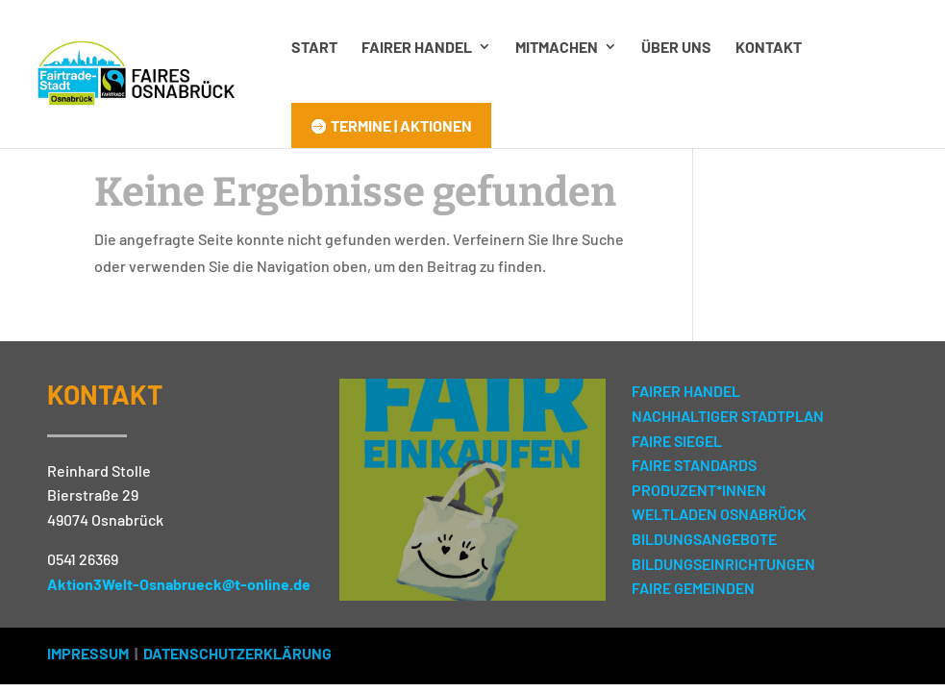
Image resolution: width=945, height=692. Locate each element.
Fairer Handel (416, 46)
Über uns (676, 46)
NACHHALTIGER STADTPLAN (728, 416)
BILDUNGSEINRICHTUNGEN (723, 564)
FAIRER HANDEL (686, 391)
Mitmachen (556, 46)
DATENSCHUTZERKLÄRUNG (237, 653)
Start (314, 46)
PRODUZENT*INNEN (699, 490)
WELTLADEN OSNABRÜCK (719, 514)
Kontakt (768, 46)
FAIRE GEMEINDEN (693, 588)
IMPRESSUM (88, 653)
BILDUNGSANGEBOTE (704, 539)
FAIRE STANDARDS (694, 465)
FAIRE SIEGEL (677, 441)
